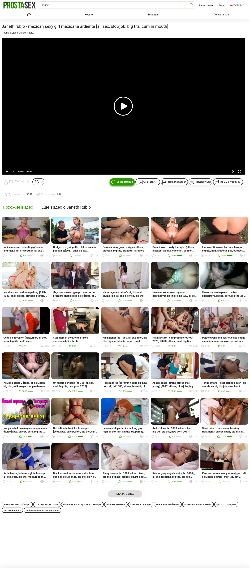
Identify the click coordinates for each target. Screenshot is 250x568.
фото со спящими (226, 504)
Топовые (153, 14)
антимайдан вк (12, 510)
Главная (28, 14)
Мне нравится (5, 182)
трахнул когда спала (47, 504)
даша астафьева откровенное (42, 510)
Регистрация (206, 5)
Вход (221, 5)
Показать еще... (125, 493)
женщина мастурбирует (17, 504)
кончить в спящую (140, 504)
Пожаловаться (177, 181)
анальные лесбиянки (167, 504)
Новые (88, 14)
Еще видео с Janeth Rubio (66, 207)
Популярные (221, 14)
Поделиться (203, 181)
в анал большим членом (198, 504)
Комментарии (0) (230, 181)
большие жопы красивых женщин (82, 504)
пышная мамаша (115, 504)
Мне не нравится (11, 182)
